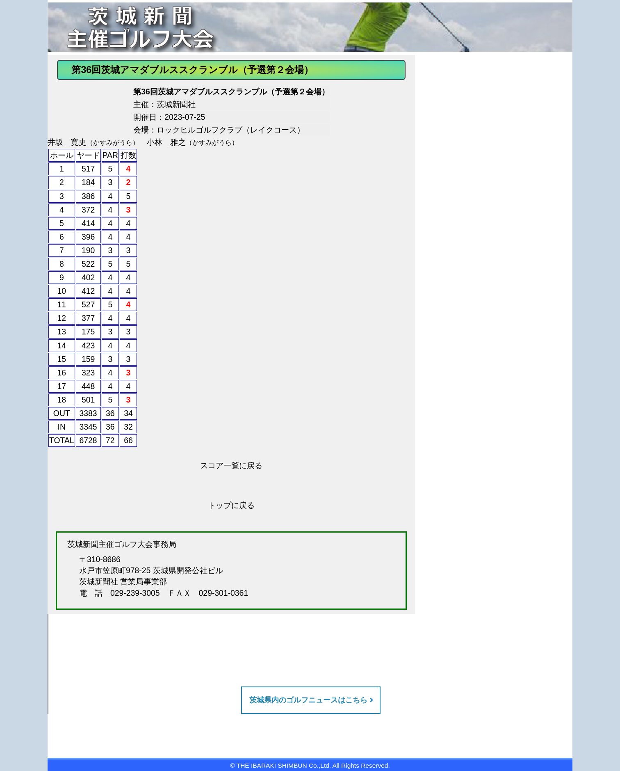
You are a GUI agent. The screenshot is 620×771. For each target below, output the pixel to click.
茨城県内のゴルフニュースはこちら (308, 700)
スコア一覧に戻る (231, 465)
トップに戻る (231, 505)
